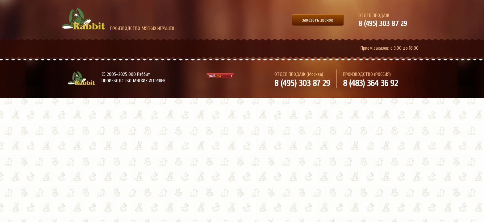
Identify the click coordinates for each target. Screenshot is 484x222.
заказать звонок (317, 20)
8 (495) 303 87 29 (382, 23)
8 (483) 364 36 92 (370, 83)
